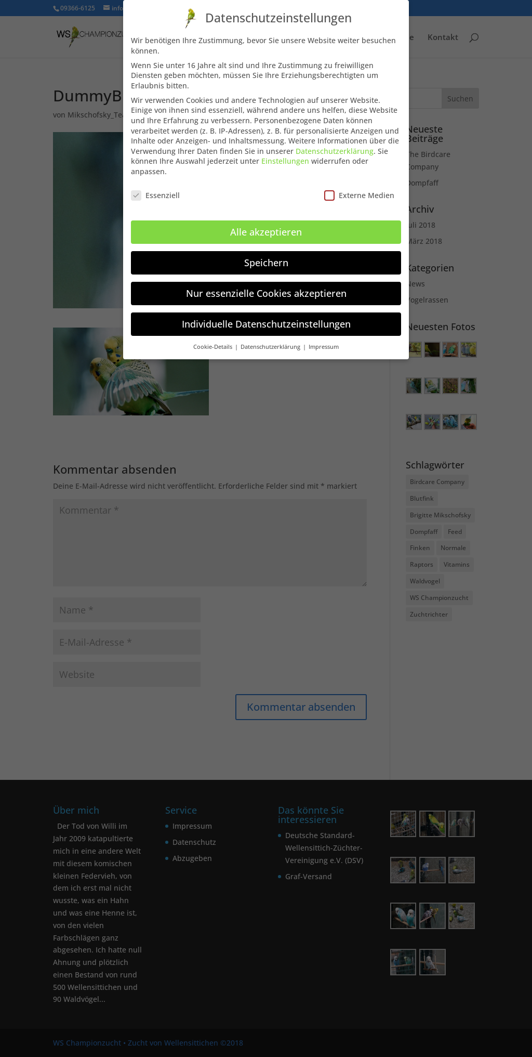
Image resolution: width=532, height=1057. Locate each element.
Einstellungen (285, 156)
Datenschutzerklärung (335, 146)
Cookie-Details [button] (213, 341)
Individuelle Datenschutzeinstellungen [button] (266, 319)
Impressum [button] (324, 341)
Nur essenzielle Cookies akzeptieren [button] (266, 288)
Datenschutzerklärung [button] (271, 341)
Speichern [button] (266, 258)
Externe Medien (359, 190)
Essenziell (155, 190)
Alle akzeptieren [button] (266, 227)
